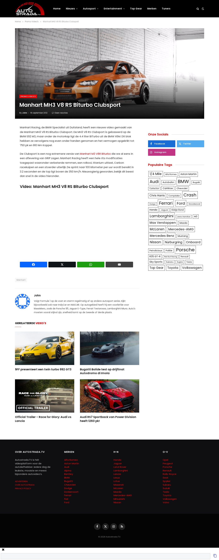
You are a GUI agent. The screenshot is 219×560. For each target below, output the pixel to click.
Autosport (89, 8)
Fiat (66, 499)
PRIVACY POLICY (23, 488)
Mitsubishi (119, 499)
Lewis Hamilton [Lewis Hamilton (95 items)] (183, 216)
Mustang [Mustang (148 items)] (183, 236)
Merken (151, 8)
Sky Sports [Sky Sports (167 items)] (155, 262)
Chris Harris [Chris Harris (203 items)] (157, 195)
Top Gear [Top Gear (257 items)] (156, 268)
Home (57, 8)
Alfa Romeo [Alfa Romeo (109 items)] (171, 174)
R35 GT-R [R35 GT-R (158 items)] (155, 256)
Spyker (166, 481)
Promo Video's (28, 96)
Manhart (21, 279)
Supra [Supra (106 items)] (180, 262)
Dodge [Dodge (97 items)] (152, 204)
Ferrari (67, 495)
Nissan (117, 502)
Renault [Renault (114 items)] (184, 256)
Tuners (166, 8)
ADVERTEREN (21, 481)
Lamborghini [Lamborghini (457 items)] (161, 216)
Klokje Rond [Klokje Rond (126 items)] (178, 209)
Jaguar (118, 463)
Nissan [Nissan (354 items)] (155, 242)
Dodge (68, 488)
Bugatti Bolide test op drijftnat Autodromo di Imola (102, 371)
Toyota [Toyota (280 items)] (172, 267)
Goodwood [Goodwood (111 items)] (194, 204)
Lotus (117, 481)
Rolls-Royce (169, 474)
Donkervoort (71, 491)
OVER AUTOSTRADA (25, 484)
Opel (165, 459)
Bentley (68, 474)
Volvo (166, 502)
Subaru (167, 484)
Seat (165, 477)
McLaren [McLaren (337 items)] (157, 229)
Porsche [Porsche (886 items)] (185, 249)
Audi (66, 467)
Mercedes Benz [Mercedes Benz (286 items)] (162, 235)
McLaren (118, 488)
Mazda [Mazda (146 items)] (183, 223)
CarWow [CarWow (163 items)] (168, 188)
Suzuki (166, 488)
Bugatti (68, 481)
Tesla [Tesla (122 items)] (189, 261)
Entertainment (113, 8)
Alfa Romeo (71, 459)
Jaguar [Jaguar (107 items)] (164, 210)
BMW (67, 477)
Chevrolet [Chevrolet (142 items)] (182, 188)
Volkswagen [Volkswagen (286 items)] (192, 267)
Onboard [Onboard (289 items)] (193, 242)
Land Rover (120, 467)
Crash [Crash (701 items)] (190, 195)
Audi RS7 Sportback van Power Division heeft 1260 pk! (108, 419)
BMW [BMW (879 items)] (183, 181)
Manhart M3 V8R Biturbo (95, 154)
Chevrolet (70, 484)
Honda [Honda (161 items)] (153, 209)
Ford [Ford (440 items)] (181, 203)
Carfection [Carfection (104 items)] (154, 188)
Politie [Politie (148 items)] (169, 250)
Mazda (117, 491)
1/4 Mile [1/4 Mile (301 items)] (156, 174)
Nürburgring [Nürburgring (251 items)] (173, 242)
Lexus (117, 477)
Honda (117, 459)
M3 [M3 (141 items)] (195, 216)
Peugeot (168, 463)
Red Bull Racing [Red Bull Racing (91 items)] (170, 257)
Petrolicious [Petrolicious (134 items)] (155, 250)
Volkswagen (170, 499)
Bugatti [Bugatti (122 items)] (196, 182)
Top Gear (136, 8)
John (24, 112)
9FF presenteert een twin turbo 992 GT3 (43, 369)
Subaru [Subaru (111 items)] (169, 262)
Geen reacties (60, 112)
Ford (66, 502)
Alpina (67, 470)
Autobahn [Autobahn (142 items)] (168, 182)
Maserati (119, 484)
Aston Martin (71, 463)
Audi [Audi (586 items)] (154, 181)
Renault (167, 470)
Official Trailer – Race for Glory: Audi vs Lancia (43, 419)
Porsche (167, 467)
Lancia (117, 474)
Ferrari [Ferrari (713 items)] (166, 203)
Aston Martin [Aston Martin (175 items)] (188, 174)
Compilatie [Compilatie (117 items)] (174, 195)
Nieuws (70, 8)
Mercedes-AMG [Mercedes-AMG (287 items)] (181, 229)
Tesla (166, 491)
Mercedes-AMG (123, 495)
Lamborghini (121, 470)
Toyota (167, 495)
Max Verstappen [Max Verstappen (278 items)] (162, 222)
